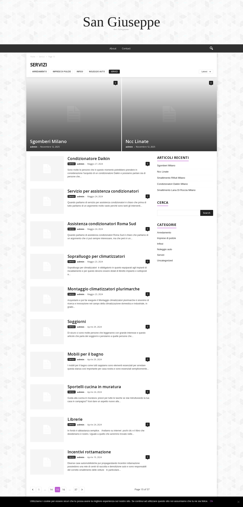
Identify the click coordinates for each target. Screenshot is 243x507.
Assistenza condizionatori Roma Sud (102, 223)
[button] (211, 48)
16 (63, 489)
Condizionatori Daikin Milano (172, 184)
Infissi (80, 71)
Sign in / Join (70, 2)
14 (51, 489)
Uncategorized (165, 260)
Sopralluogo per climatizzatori (96, 256)
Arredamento (39, 71)
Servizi (42, 56)
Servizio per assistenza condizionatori (103, 191)
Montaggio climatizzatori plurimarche (104, 288)
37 (75, 489)
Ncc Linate (137, 141)
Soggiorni (77, 321)
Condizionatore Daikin (89, 158)
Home (32, 56)
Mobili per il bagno (85, 354)
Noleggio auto (97, 71)
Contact (126, 48)
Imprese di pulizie (62, 71)
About (113, 48)
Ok (211, 501)
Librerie (75, 419)
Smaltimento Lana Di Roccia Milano (176, 190)
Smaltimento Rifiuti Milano (171, 177)
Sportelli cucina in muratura (94, 386)
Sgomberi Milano (48, 141)
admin (33, 146)
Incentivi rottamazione (89, 451)
